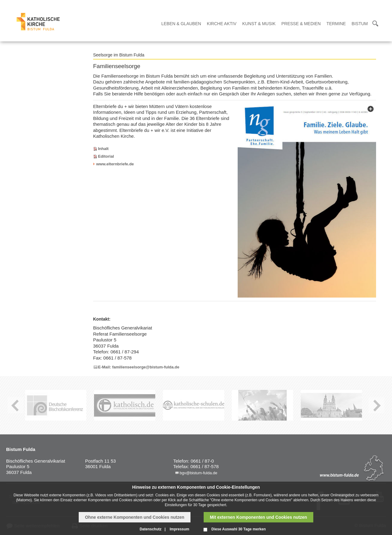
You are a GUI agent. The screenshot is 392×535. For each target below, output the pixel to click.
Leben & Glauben (181, 23)
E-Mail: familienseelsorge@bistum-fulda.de (138, 367)
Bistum (360, 23)
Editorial (106, 156)
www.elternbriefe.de (115, 164)
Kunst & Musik (259, 23)
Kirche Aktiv (221, 23)
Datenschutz (150, 529)
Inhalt (103, 148)
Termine (336, 23)
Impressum (179, 529)
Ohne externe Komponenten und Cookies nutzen (134, 517)
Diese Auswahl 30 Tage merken (238, 529)
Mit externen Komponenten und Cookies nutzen (258, 517)
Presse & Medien (301, 23)
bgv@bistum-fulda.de (198, 473)
